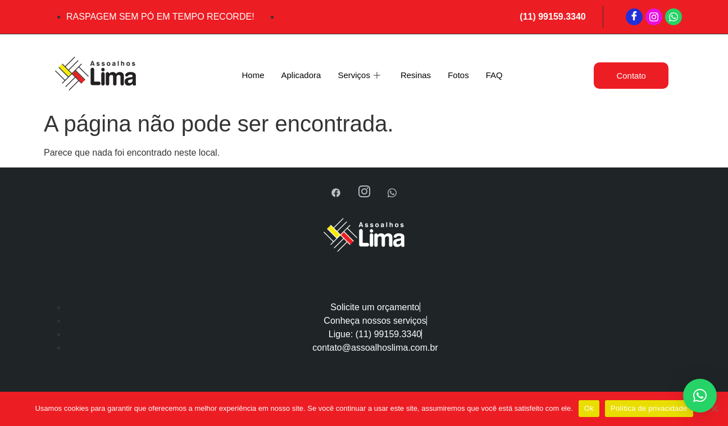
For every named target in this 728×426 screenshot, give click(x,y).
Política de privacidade (649, 408)
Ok (589, 408)
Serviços (359, 75)
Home (253, 75)
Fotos (458, 75)
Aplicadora (301, 75)
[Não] (714, 408)
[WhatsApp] (673, 16)
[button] (700, 396)
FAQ (494, 75)
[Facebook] (634, 16)
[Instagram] (653, 16)
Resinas (416, 75)
